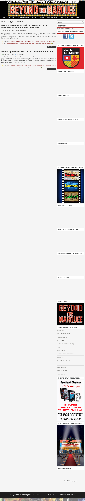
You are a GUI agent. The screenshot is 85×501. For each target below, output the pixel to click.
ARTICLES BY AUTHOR (14, 41)
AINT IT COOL (62, 330)
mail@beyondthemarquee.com (65, 28)
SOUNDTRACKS (64, 17)
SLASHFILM (61, 364)
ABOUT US (11, 17)
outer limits (25, 43)
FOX (23, 67)
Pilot (35, 67)
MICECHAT (61, 357)
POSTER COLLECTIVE (64, 360)
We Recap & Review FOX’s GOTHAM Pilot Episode (27, 51)
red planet (37, 43)
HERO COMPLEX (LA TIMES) (66, 344)
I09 (59, 347)
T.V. (72, 17)
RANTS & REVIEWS (52, 17)
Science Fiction (46, 43)
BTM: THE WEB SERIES (23, 17)
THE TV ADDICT (62, 370)
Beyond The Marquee (26, 41)
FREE (16, 43)
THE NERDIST (62, 367)
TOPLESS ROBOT (63, 374)
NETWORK (50, 41)
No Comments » (46, 67)
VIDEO (77, 17)
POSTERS (41, 17)
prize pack (31, 43)
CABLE (33, 41)
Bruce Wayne (18, 67)
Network (21, 43)
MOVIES (34, 17)
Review (38, 67)
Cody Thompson (25, 65)
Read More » (51, 47)
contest (13, 43)
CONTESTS (39, 41)
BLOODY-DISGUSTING (64, 333)
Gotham (26, 67)
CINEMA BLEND (62, 337)
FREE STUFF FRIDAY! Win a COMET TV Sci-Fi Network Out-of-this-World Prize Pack (24, 26)
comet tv (9, 43)
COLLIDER (61, 340)
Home (3, 17)
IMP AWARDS (61, 350)
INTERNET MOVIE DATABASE (66, 354)
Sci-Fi (41, 43)
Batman (12, 67)
